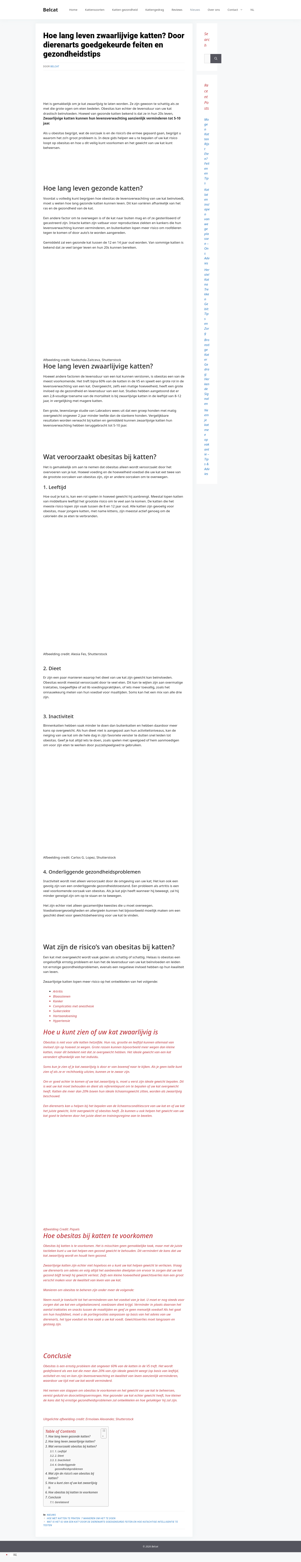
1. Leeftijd (61, 1451)
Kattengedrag (154, 10)
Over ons (214, 10)
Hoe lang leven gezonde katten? (69, 1436)
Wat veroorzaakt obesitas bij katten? (72, 1446)
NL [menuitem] (15, 1554)
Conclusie (54, 1497)
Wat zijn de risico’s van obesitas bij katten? (71, 1476)
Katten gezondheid (125, 10)
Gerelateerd (62, 1502)
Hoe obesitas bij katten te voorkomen (73, 1492)
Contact (236, 9)
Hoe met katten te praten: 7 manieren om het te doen (81, 1518)
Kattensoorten (94, 10)
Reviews (177, 10)
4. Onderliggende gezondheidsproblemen (69, 1467)
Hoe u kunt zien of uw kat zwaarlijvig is (72, 1485)
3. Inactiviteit (63, 1460)
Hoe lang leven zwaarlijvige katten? (71, 1441)
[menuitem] (252, 9)
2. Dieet (59, 1455)
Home (73, 10)
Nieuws (195, 10)
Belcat (50, 9)
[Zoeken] (215, 58)
